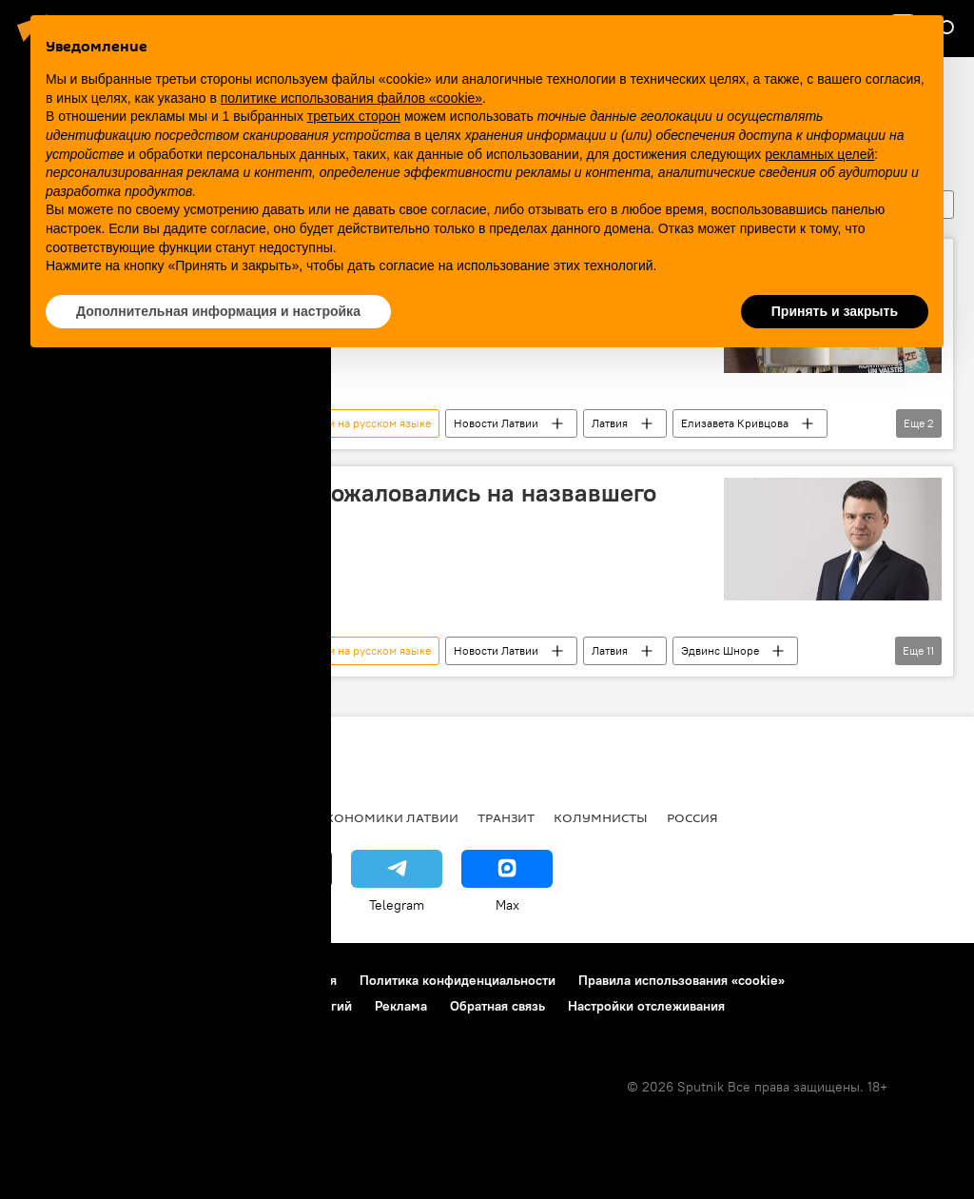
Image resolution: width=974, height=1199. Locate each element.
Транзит (506, 817)
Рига (145, 817)
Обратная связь (497, 1005)
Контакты (136, 980)
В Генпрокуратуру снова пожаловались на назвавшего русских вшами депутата (344, 508)
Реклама (401, 1005)
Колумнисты (601, 817)
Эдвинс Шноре (720, 650)
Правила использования (262, 980)
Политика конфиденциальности (457, 980)
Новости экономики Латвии (354, 817)
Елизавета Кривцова (735, 423)
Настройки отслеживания (646, 1005)
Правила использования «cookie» (681, 980)
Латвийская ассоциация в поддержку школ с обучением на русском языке (236, 423)
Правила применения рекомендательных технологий (186, 1005)
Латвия (610, 423)
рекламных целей (819, 154)
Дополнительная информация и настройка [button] (218, 311)
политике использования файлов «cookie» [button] (351, 98)
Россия (692, 817)
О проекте (52, 980)
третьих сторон (353, 116)
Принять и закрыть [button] (834, 311)
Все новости (65, 817)
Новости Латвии (496, 423)
